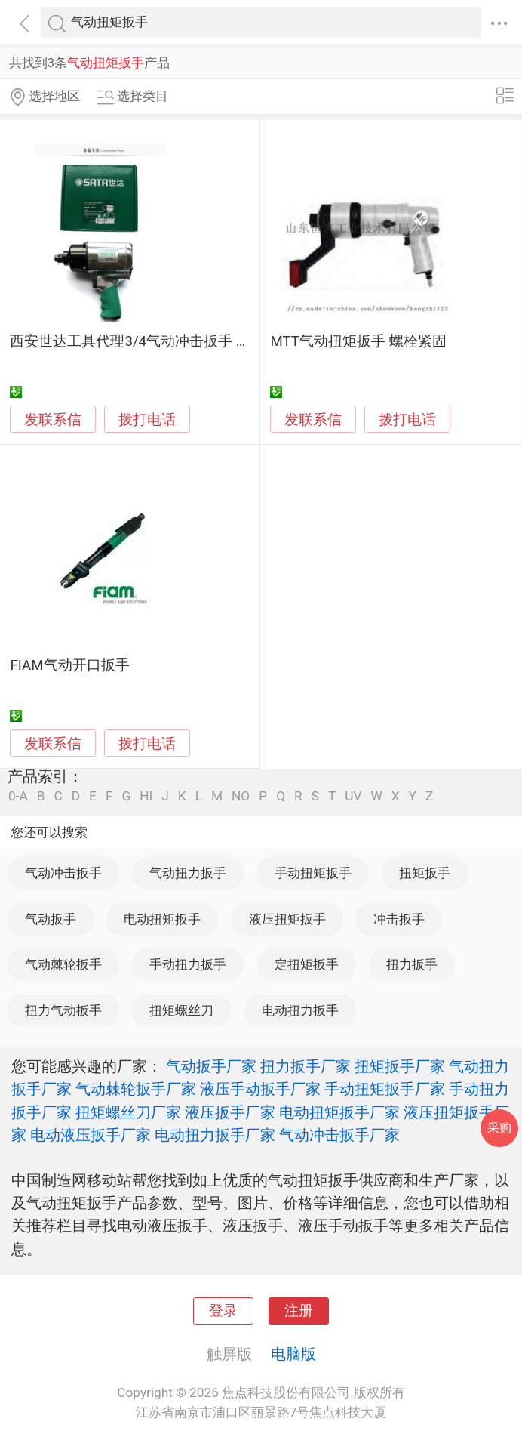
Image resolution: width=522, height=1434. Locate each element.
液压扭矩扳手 (287, 919)
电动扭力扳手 (300, 1010)
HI (146, 796)
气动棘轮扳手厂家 (135, 1089)
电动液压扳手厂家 (90, 1135)
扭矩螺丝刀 (181, 1010)
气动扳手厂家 (211, 1066)
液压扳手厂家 (230, 1112)
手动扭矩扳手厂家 (384, 1089)
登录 (223, 1311)
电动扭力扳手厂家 (215, 1135)
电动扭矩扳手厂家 (339, 1112)
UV (353, 796)
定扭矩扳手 (307, 964)
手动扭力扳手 (187, 964)
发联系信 (52, 420)
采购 (499, 1128)
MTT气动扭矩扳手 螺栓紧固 (358, 341)
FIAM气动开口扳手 (69, 665)
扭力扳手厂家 (305, 1066)
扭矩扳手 (424, 872)
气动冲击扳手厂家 (339, 1135)
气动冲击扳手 (63, 872)
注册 (298, 1311)
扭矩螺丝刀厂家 (128, 1112)
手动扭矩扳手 (313, 872)
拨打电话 (147, 419)
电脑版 (293, 1354)
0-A (18, 796)
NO (241, 796)
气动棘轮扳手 (63, 964)
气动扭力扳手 (187, 872)
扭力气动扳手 (63, 1010)
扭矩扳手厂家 (400, 1066)
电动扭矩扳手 (162, 919)
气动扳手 (50, 919)
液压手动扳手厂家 (260, 1089)
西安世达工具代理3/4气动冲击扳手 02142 (142, 341)
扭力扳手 (412, 964)
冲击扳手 (399, 919)
